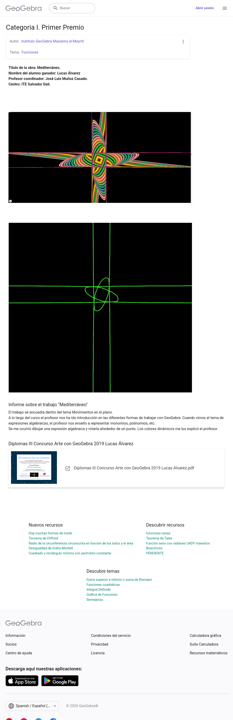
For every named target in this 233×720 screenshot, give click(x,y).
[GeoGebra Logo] (24, 8)
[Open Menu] (224, 8)
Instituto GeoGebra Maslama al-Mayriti (52, 41)
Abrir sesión (205, 8)
